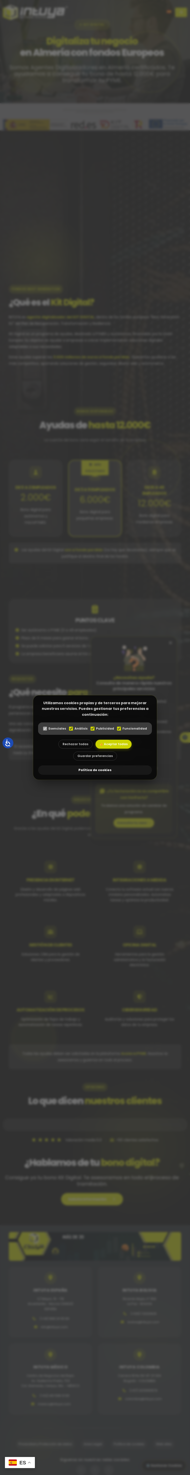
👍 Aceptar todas (113, 744)
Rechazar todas (75, 744)
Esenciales (54, 728)
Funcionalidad (132, 728)
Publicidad (102, 728)
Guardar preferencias (95, 756)
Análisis (78, 728)
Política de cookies (95, 770)
